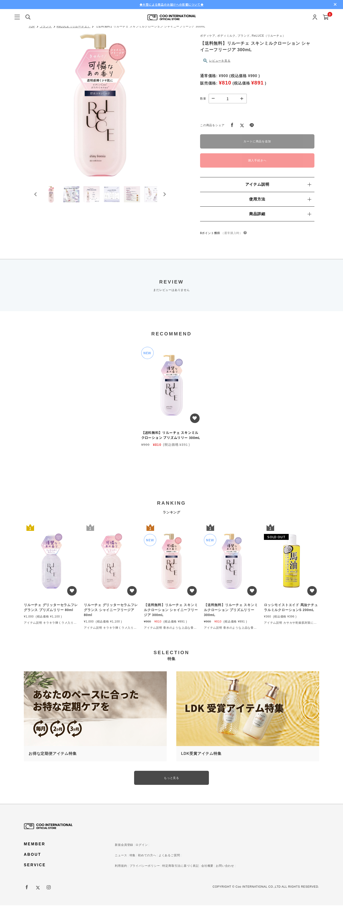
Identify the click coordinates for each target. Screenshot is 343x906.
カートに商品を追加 (257, 141)
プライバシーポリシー (145, 866)
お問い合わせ (225, 866)
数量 (203, 98)
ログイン (142, 845)
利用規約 (121, 866)
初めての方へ (147, 856)
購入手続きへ (257, 160)
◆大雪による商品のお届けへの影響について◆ (172, 4)
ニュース (121, 856)
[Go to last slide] (35, 196)
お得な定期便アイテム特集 (53, 754)
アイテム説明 (278, 184)
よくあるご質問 (169, 856)
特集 (133, 856)
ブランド (46, 26)
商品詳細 (280, 214)
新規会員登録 (124, 845)
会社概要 (207, 866)
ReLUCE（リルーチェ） (74, 26)
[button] (52, 196)
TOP (32, 26)
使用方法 (280, 199)
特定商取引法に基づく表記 (180, 866)
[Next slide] (164, 196)
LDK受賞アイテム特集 (201, 754)
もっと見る (171, 778)
